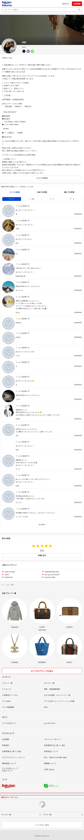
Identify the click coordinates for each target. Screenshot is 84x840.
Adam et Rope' (10, 572)
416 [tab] (31, 199)
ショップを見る (42, 178)
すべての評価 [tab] (15, 192)
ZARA (7, 575)
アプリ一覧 (47, 815)
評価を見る (42, 555)
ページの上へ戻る (42, 825)
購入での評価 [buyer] (69, 192)
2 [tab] (51, 199)
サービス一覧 (6, 815)
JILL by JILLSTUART (52, 575)
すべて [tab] (11, 199)
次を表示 (42, 524)
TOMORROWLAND (52, 572)
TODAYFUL (9, 577)
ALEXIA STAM (50, 577)
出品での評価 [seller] (42, 192)
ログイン (65, 4)
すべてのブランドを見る (42, 671)
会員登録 (76, 4)
